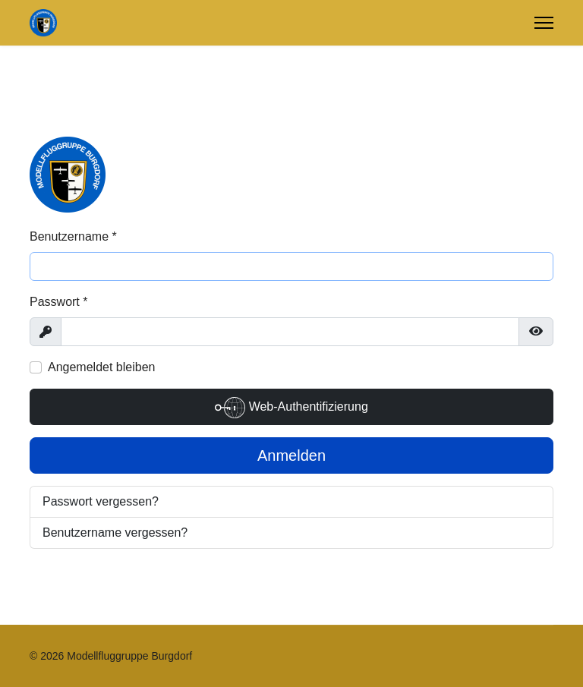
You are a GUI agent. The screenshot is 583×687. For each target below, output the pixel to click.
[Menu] (543, 23)
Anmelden (291, 455)
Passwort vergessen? (101, 501)
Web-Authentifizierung (291, 407)
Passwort (58, 301)
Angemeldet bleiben (101, 367)
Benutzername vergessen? (115, 532)
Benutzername (73, 236)
